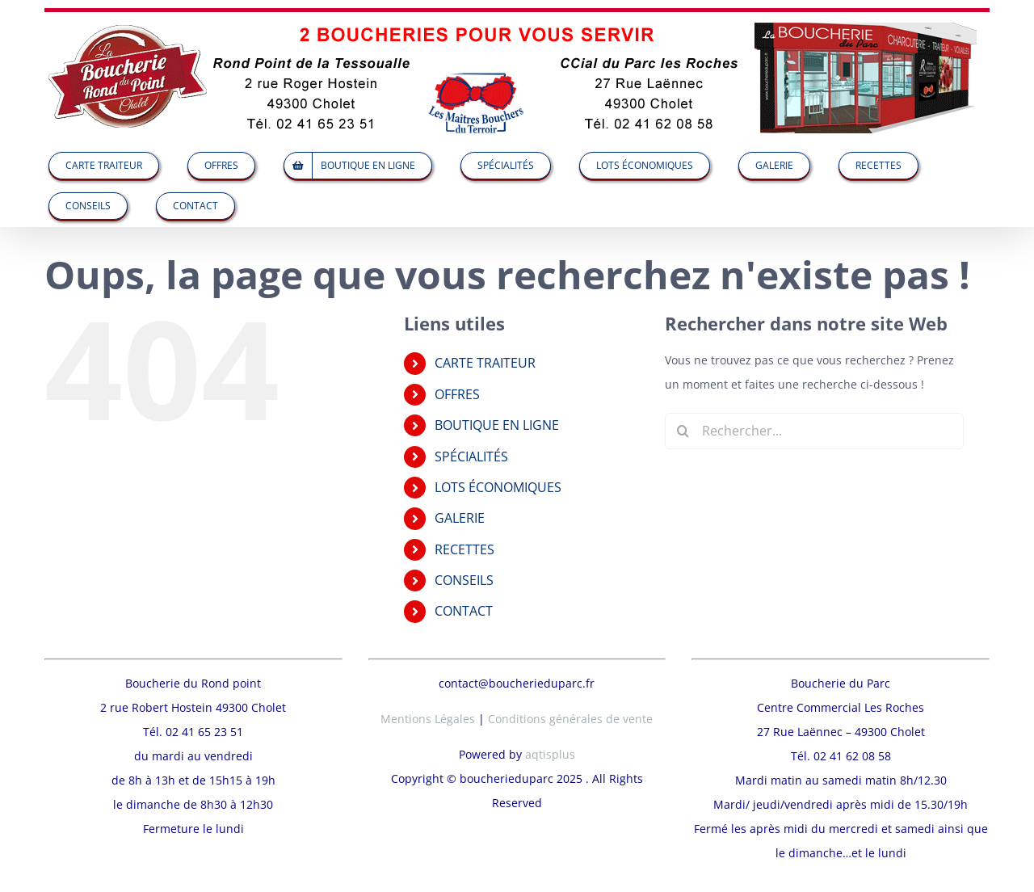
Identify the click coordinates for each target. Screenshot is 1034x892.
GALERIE (460, 518)
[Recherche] (683, 431)
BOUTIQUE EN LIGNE (497, 425)
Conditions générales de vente (570, 678)
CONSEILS (464, 580)
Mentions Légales (427, 678)
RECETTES (464, 549)
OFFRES (457, 394)
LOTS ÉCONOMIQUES (498, 487)
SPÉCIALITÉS (471, 456)
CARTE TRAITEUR (485, 363)
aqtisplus (550, 714)
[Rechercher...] (814, 431)
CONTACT (464, 611)
